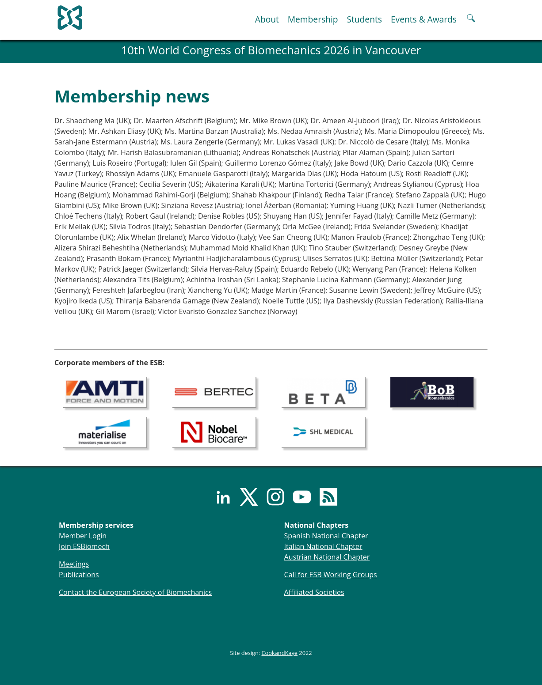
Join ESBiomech (84, 546)
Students (364, 19)
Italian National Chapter (323, 546)
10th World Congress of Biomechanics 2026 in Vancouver (271, 50)
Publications (79, 574)
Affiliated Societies (314, 592)
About (267, 19)
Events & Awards (424, 19)
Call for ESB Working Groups (330, 574)
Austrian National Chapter (327, 557)
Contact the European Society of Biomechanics (135, 592)
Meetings (74, 564)
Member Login (83, 536)
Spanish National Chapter (326, 536)
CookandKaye (280, 653)
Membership (313, 19)
